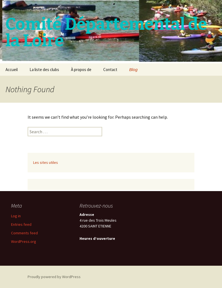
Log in (16, 215)
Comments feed (24, 232)
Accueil (12, 69)
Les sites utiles (45, 162)
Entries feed (21, 224)
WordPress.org (23, 241)
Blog (133, 69)
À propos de (81, 69)
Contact (110, 69)
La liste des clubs (44, 69)
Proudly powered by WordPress (54, 276)
